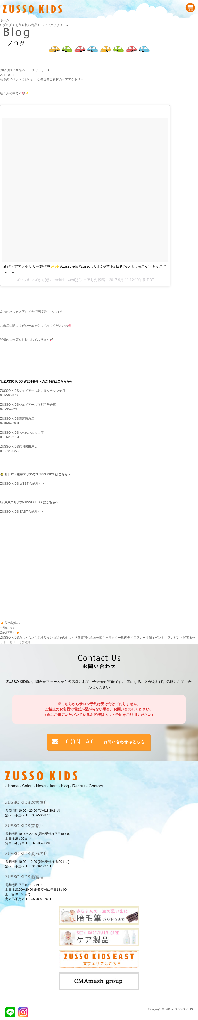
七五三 (91, 637)
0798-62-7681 (9, 423)
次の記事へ (7, 632)
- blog (64, 786)
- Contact (94, 786)
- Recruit (77, 786)
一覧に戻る (7, 628)
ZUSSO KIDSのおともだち (18, 637)
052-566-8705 (9, 395)
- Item (52, 786)
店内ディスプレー (133, 637)
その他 (63, 637)
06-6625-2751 (9, 437)
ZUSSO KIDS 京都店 (24, 826)
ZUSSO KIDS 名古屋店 (26, 802)
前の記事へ (12, 623)
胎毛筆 (26, 642)
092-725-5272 (9, 451)
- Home (12, 786)
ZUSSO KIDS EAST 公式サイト (22, 511)
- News (40, 786)
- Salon (26, 786)
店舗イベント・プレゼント (164, 637)
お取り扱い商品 (48, 637)
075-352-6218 (9, 409)
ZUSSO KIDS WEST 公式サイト (22, 483)
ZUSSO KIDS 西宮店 (24, 877)
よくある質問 (77, 637)
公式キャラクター (108, 637)
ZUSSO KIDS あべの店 (26, 853)
